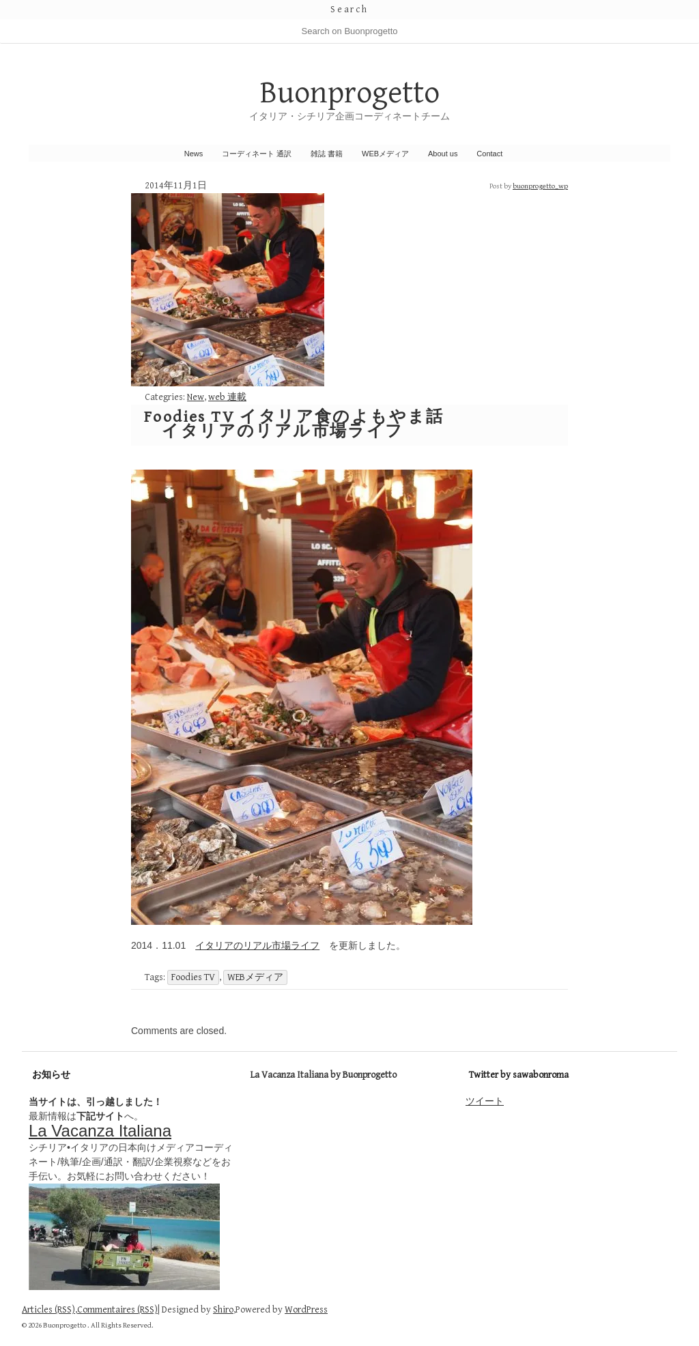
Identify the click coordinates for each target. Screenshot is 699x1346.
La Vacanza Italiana (100, 1130)
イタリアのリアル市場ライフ (257, 945)
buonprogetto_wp (540, 186)
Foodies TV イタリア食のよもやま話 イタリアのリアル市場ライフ (294, 424)
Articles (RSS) (48, 1309)
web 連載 (227, 397)
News (193, 153)
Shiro (223, 1309)
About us (442, 153)
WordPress (306, 1309)
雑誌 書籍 (327, 153)
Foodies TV (193, 977)
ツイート (485, 1101)
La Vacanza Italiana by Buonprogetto (324, 1075)
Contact (489, 153)
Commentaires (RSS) (117, 1309)
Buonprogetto (350, 93)
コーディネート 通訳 (256, 153)
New (195, 397)
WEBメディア (385, 153)
